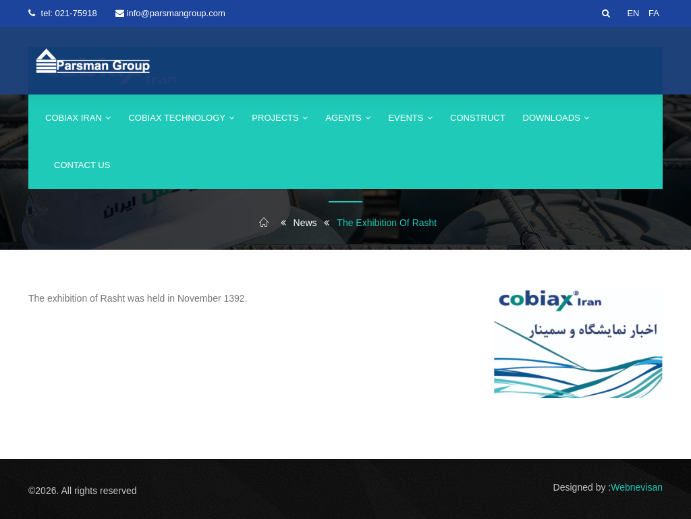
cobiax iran (78, 118)
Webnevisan (637, 487)
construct (477, 118)
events (410, 118)
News (305, 222)
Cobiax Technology (181, 118)
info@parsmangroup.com (176, 13)
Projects (280, 118)
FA (653, 13)
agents (347, 118)
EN (633, 13)
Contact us (82, 165)
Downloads (556, 118)
